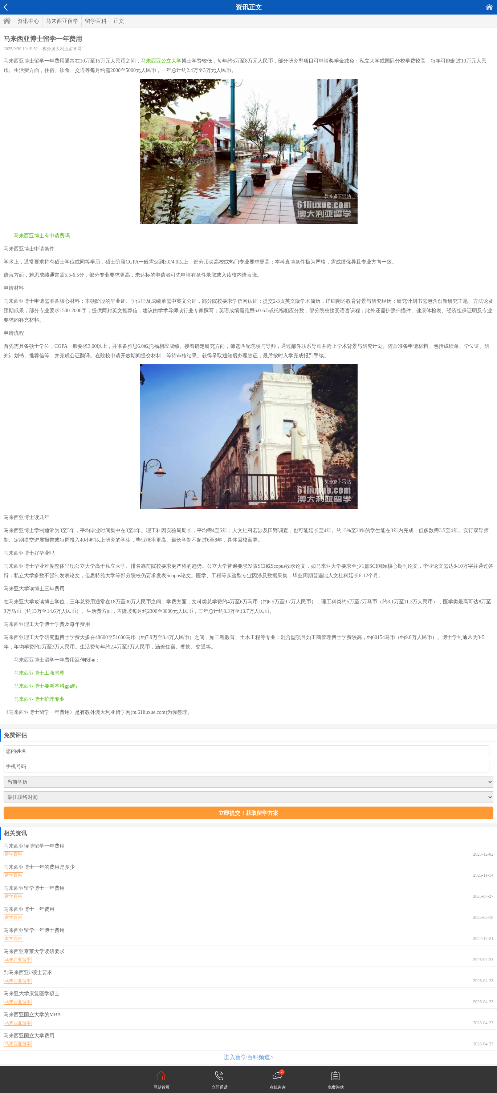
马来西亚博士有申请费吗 (42, 235)
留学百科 (96, 21)
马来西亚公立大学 (161, 61)
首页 (489, 7)
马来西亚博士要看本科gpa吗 (45, 686)
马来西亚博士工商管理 (39, 673)
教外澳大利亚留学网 (62, 48)
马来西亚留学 (62, 21)
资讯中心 (28, 21)
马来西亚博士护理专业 (39, 699)
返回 (6, 7)
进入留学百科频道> (248, 1057)
